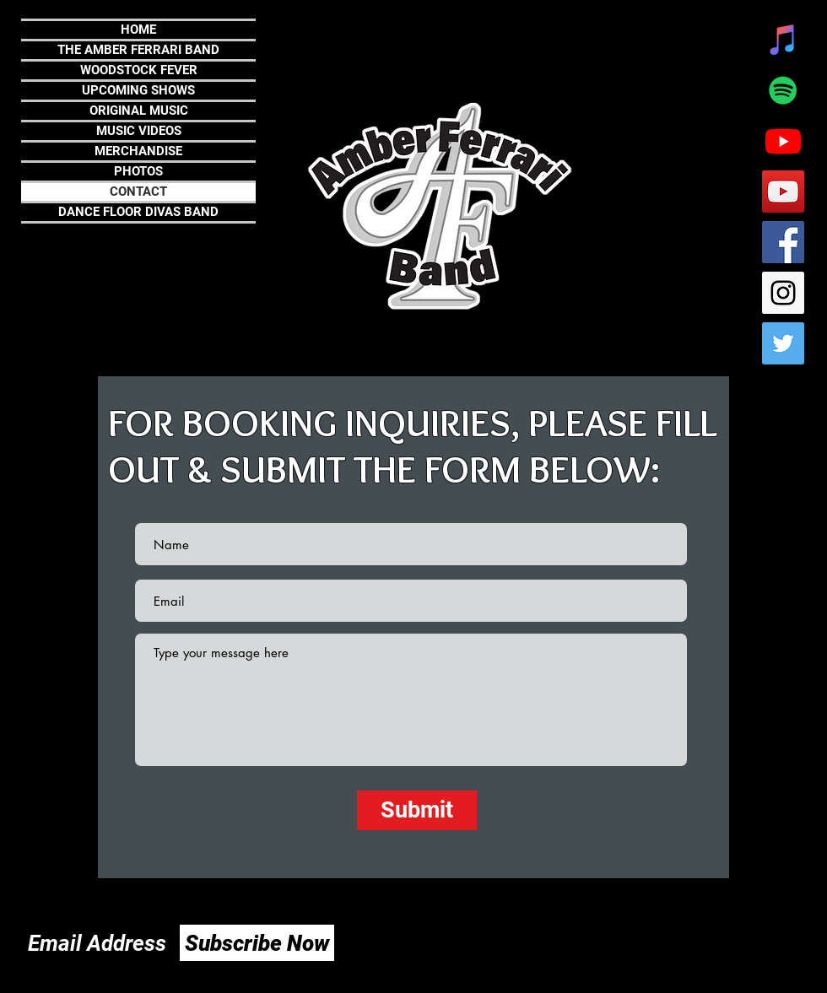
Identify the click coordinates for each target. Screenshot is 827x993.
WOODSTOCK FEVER (138, 70)
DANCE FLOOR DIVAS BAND (138, 211)
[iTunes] (783, 40)
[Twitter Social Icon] (783, 343)
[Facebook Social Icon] (783, 242)
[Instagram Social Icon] (783, 293)
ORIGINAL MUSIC (138, 110)
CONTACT (138, 191)
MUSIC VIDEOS (138, 130)
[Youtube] (783, 141)
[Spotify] (783, 90)
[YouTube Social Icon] (783, 191)
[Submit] (417, 810)
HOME (138, 29)
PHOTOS (138, 171)
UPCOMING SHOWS (138, 90)
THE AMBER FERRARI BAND (138, 49)
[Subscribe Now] (257, 943)
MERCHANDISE (138, 151)
